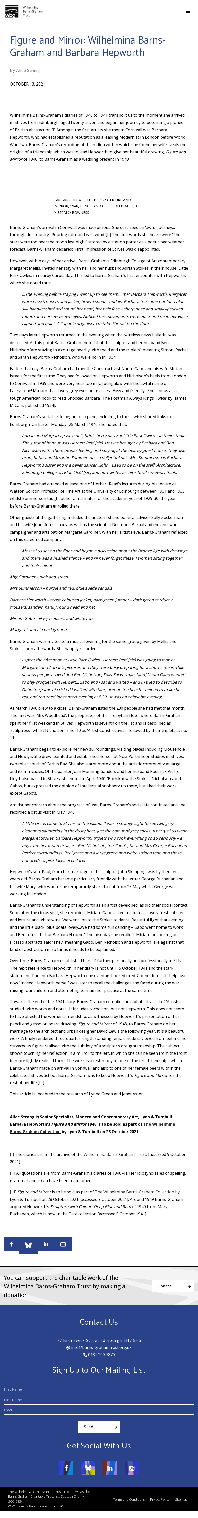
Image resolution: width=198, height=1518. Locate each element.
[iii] (41, 1082)
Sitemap (181, 1499)
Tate (73, 1214)
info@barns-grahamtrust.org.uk (99, 1347)
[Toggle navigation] (188, 11)
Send (88, 1427)
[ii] (108, 234)
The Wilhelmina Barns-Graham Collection (134, 1192)
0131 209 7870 (99, 1354)
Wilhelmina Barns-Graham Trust (115, 1154)
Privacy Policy (159, 1499)
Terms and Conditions (129, 1499)
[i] (53, 130)
